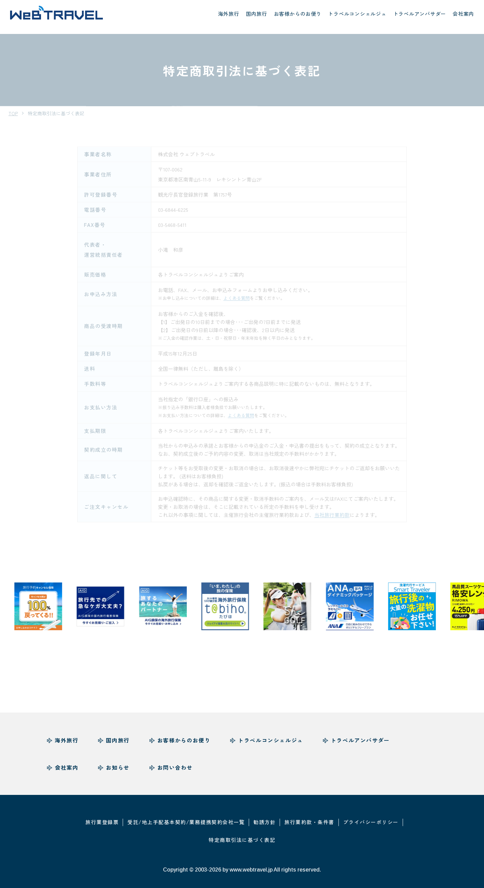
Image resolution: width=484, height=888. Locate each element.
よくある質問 (237, 291)
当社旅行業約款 (332, 507)
